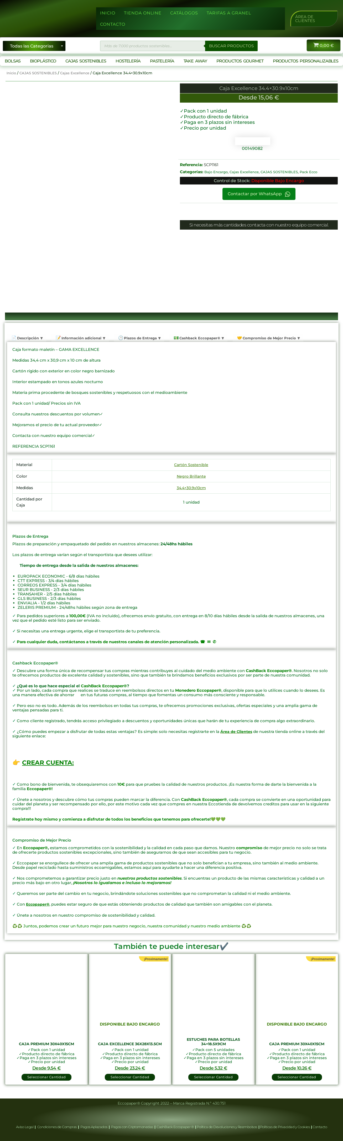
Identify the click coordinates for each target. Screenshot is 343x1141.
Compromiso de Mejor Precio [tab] (271, 338)
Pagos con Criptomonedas (132, 1127)
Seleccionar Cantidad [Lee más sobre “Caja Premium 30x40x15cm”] (296, 1075)
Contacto (320, 1127)
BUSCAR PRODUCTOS (230, 45)
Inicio (12, 73)
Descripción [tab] (27, 338)
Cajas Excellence (78, 73)
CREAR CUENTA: (48, 762)
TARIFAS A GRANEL (229, 12)
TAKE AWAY (195, 61)
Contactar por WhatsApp (259, 194)
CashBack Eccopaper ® (176, 1127)
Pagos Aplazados (94, 1127)
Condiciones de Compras (57, 1127)
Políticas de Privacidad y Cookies (285, 1127)
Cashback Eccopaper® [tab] (201, 338)
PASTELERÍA (162, 61)
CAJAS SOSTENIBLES (85, 61)
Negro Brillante (191, 475)
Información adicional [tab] (81, 338)
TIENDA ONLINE (143, 12)
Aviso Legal (25, 1127)
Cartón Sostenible (191, 464)
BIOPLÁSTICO (43, 61)
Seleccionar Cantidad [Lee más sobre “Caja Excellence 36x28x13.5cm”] (130, 1075)
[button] (314, 18)
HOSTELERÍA (128, 61)
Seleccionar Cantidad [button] (46, 1075)
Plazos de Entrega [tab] (141, 338)
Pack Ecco (315, 172)
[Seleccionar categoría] (34, 46)
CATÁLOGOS (184, 12)
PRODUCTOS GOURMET (239, 61)
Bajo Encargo (217, 172)
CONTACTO (112, 24)
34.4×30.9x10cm (191, 487)
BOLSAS (12, 61)
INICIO (107, 12)
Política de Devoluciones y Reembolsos (227, 1127)
